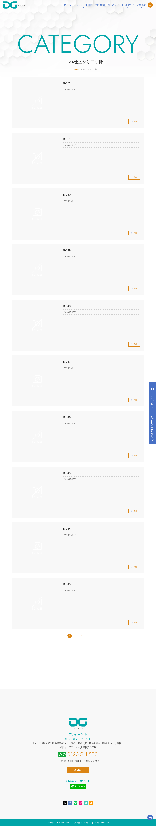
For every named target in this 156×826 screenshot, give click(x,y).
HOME (76, 69)
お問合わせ (128, 5)
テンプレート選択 (83, 5)
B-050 (67, 194)
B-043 (67, 584)
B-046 (67, 417)
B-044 (67, 528)
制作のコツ (113, 5)
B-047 (67, 361)
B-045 (67, 473)
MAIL (78, 770)
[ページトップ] (150, 819)
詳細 (135, 122)
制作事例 (100, 5)
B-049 (67, 250)
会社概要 (141, 5)
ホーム (67, 5)
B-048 (67, 306)
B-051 (67, 139)
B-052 (67, 83)
